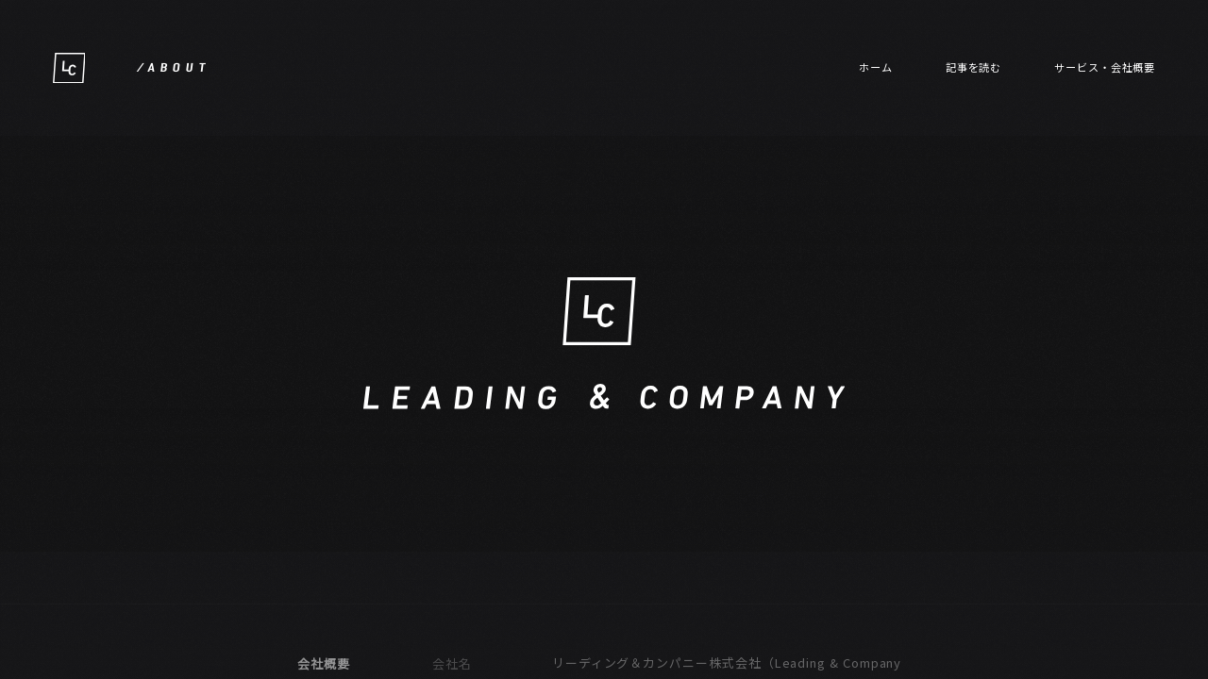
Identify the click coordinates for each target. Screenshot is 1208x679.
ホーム (876, 67)
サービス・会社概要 (1104, 67)
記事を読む (974, 67)
